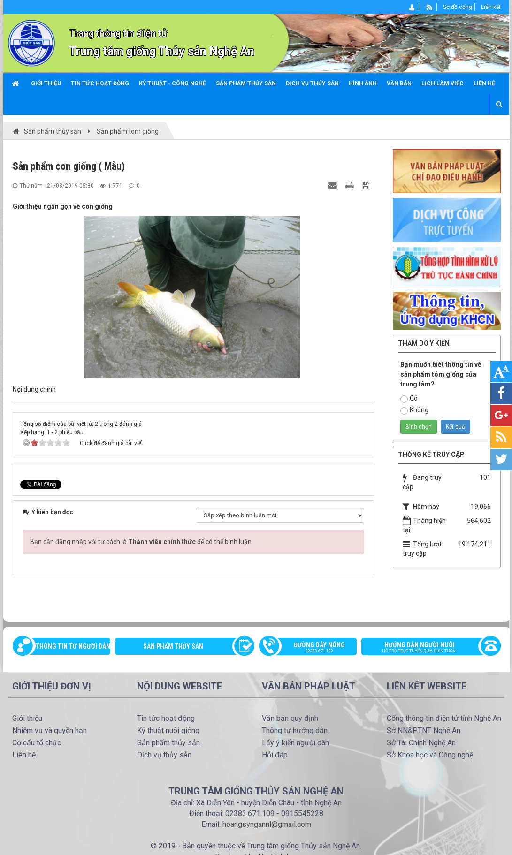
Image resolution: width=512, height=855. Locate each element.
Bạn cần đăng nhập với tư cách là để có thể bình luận (141, 541)
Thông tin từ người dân (73, 646)
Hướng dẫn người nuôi (426, 648)
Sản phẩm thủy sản (173, 646)
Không (414, 410)
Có (409, 398)
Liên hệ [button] (484, 83)
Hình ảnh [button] (363, 83)
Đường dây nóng (312, 648)
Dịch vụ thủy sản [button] (312, 83)
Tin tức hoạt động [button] (100, 83)
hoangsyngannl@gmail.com (266, 824)
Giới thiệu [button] (46, 83)
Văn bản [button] (399, 83)
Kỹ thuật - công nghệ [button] (172, 83)
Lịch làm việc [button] (442, 83)
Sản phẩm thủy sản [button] (246, 83)
